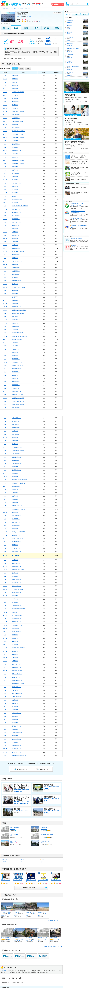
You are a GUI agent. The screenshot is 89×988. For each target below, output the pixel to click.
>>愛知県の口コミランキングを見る (53, 946)
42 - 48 (5, 466)
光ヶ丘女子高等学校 (17, 261)
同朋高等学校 (15, 512)
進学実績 (46, 28)
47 (5, 493)
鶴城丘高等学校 (16, 407)
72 (5, 75)
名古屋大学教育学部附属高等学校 (20, 206)
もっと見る (85, 78)
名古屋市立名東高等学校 (18, 163)
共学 (30, 16)
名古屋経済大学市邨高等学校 (19, 287)
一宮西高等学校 (16, 153)
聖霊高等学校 (15, 258)
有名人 (42, 862)
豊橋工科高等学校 (16, 566)
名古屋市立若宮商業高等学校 (19, 609)
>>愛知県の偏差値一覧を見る (54, 920)
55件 (21, 913)
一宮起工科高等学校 (17, 625)
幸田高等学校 (15, 599)
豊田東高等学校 (16, 385)
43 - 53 (5, 336)
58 (5, 235)
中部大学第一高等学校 (17, 589)
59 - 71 (5, 79)
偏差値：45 (16, 915)
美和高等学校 (15, 444)
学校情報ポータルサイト (32, 3)
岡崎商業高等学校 (16, 463)
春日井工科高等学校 (17, 693)
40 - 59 (5, 209)
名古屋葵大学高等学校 (17, 365)
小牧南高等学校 (16, 349)
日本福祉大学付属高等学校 (18, 483)
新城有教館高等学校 (17, 670)
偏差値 (16, 28)
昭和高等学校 (15, 166)
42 (5, 618)
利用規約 (4, 970)
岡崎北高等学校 (16, 114)
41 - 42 (5, 615)
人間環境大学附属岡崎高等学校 (19, 336)
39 (5, 735)
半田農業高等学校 (16, 745)
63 (5, 153)
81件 (9, 913)
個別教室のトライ (5, 880)
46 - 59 (5, 228)
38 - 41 (5, 657)
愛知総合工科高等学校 (17, 489)
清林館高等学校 (16, 254)
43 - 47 (5, 512)
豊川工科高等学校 (16, 677)
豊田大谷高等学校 (16, 541)
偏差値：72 (52, 940)
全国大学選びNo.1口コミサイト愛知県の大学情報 (78, 211)
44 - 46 (5, 535)
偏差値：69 (69, 57)
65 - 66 (5, 114)
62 (5, 166)
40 (5, 690)
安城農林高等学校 (16, 654)
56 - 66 (5, 121)
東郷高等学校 (15, 431)
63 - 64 (5, 150)
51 (5, 368)
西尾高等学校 (15, 170)
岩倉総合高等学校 (16, 457)
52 (5, 346)
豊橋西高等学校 (16, 434)
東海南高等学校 (16, 316)
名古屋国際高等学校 (17, 447)
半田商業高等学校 (16, 582)
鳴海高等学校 (15, 502)
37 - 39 (5, 748)
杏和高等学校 (15, 560)
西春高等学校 (15, 157)
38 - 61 (5, 180)
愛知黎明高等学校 (16, 486)
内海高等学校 (15, 735)
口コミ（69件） (26, 27)
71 (5, 82)
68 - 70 (5, 92)
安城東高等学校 (16, 267)
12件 (34, 913)
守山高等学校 (15, 722)
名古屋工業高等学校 (17, 732)
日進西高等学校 (16, 359)
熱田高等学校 (15, 290)
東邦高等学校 (15, 202)
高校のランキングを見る (76, 238)
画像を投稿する (43, 769)
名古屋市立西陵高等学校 (18, 401)
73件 (58, 939)
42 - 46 (5, 538)
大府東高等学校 (16, 460)
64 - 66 (5, 118)
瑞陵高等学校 (15, 105)
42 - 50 (5, 391)
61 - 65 (5, 134)
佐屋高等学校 (15, 703)
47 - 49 (5, 447)
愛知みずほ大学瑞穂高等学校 (19, 532)
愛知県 (18, 16)
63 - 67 (5, 108)
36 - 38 (5, 752)
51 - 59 (5, 232)
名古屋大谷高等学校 (17, 362)
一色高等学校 (15, 657)
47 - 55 (5, 307)
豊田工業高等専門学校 (17, 150)
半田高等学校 (15, 147)
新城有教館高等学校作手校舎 (19, 755)
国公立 (21, 68)
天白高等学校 (15, 189)
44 (5, 573)
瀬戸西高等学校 (16, 424)
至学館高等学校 (16, 319)
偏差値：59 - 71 (29, 940)
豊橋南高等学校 (16, 219)
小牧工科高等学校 (16, 696)
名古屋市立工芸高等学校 (18, 398)
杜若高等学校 (15, 284)
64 (5, 140)
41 (5, 654)
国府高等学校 (15, 238)
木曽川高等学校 (16, 342)
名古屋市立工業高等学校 (18, 569)
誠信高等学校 (15, 729)
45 (5, 545)
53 (5, 326)
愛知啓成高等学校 (16, 209)
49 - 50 (5, 398)
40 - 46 (5, 532)
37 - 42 (5, 638)
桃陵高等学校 (15, 323)
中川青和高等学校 (16, 605)
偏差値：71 (69, 28)
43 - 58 (5, 245)
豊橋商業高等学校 (16, 470)
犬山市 (21, 16)
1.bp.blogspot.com (6, 23)
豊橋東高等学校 (16, 196)
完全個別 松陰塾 (17, 880)
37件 (9, 939)
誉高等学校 (14, 612)
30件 (46, 939)
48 (5, 453)
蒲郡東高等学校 (16, 421)
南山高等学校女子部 (6, 937)
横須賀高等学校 (16, 225)
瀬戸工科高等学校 (16, 739)
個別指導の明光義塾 (56, 880)
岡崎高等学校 (15, 85)
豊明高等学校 (15, 499)
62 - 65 (5, 124)
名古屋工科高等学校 (17, 680)
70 (5, 85)
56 (5, 290)
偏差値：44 (40, 915)
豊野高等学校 (15, 528)
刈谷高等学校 (15, 98)
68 (5, 98)
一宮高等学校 (15, 95)
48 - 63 (5, 160)
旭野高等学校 (15, 140)
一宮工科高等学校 (16, 548)
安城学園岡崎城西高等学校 (18, 160)
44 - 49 (5, 437)
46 (5, 519)
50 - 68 (5, 105)
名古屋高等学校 (16, 118)
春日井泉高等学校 (16, 664)
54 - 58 (5, 261)
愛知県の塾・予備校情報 (76, 218)
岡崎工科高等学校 (16, 621)
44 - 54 (5, 319)
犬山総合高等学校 (16, 618)
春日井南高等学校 (16, 212)
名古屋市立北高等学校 (17, 394)
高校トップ (6, 28)
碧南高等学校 (15, 473)
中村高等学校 (15, 329)
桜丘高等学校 (15, 264)
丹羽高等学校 (15, 440)
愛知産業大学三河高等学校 (18, 648)
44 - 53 (5, 339)
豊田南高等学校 (16, 297)
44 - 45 (5, 566)
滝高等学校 (14, 82)
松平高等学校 (15, 719)
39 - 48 (5, 476)
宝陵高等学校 (15, 638)
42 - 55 (5, 300)
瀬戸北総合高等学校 (17, 674)
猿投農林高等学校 (16, 631)
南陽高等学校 (15, 709)
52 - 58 (5, 251)
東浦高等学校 (15, 716)
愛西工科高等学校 (16, 667)
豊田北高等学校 (16, 215)
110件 (22, 939)
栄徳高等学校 (15, 245)
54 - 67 (5, 111)
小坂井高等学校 (16, 346)
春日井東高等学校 (16, 418)
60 (5, 183)
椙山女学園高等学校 (17, 199)
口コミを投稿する (22, 769)
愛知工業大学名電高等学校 (18, 131)
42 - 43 (5, 612)
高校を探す (73, 245)
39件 (46, 913)
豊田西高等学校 (16, 144)
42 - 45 (5, 555)
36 (5, 755)
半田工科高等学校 (16, 713)
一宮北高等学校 (16, 453)
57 (5, 267)
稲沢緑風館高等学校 (17, 615)
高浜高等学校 (15, 706)
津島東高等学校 (16, 427)
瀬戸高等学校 (15, 602)
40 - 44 (5, 589)
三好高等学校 (15, 644)
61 (5, 173)
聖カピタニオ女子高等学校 (18, 509)
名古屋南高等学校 (16, 222)
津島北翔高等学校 (16, 515)
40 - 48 (5, 486)
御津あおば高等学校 (17, 506)
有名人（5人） (36, 27)
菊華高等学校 (15, 651)
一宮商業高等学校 (16, 551)
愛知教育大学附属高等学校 (18, 313)
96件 (34, 939)
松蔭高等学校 (15, 176)
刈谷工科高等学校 (16, 592)
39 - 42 (5, 651)
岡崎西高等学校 (16, 235)
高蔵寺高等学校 (16, 274)
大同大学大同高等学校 (17, 538)
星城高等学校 (15, 180)
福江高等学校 (15, 635)
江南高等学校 (15, 186)
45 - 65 (5, 131)
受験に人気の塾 (56, 27)
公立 (28, 16)
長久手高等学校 (16, 326)
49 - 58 (5, 238)
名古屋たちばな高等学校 (18, 683)
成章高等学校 (15, 437)
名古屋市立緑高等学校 (17, 333)
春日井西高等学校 (16, 522)
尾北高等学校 (15, 378)
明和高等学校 (15, 88)
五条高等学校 (15, 241)
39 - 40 (5, 706)
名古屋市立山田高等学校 (18, 450)
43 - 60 (5, 192)
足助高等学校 (15, 690)
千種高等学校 (15, 108)
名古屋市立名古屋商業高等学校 (19, 479)
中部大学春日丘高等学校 (18, 251)
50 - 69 (5, 95)
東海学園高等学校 (16, 307)
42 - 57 (5, 284)
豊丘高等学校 (15, 192)
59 (5, 212)
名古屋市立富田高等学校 (18, 404)
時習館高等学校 (16, 101)
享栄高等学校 (15, 476)
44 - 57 (5, 287)
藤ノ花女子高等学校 (17, 339)
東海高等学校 (15, 75)
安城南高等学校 (16, 519)
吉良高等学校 (15, 595)
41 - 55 (5, 303)
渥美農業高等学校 (16, 752)
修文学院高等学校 (16, 391)
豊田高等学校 (15, 375)
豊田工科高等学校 (16, 579)
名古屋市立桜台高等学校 (18, 137)
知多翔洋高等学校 (16, 525)
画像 (22, 862)
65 (5, 127)
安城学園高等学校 (16, 535)
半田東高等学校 (16, 388)
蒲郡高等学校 (15, 573)
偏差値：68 (69, 62)
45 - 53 (5, 323)
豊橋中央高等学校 (16, 687)
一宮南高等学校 (16, 271)
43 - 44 (5, 586)
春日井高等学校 (16, 173)
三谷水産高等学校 (16, 748)
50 (5, 381)
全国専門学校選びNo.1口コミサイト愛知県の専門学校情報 (79, 204)
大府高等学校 (15, 303)
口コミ (42, 859)
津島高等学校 (15, 293)
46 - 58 (5, 254)
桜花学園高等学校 (16, 248)
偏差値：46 (3, 915)
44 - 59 (5, 219)
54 (5, 313)
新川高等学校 (15, 352)
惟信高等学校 (15, 545)
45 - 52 (5, 342)
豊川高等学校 (15, 228)
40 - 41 (5, 661)
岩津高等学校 (15, 661)
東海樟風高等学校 (16, 563)
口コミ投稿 (58, 12)
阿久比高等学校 (16, 381)
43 (5, 592)
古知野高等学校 (16, 628)
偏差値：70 (69, 40)
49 (5, 407)
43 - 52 (5, 362)
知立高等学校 (15, 496)
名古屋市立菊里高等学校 (18, 111)
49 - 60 (5, 202)
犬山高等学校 (16, 555)
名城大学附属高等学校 (17, 121)
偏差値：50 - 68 (17, 940)
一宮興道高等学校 (16, 183)
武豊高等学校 (15, 576)
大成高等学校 (15, 232)
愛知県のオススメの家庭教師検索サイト (79, 226)
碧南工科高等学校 (16, 586)
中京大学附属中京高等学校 (18, 134)
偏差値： (12, 829)
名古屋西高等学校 (16, 280)
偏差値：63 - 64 (41, 940)
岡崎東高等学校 (16, 372)
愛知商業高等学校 (16, 368)
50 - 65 (5, 137)
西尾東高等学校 (16, 355)
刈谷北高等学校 (16, 127)
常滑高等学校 (15, 466)
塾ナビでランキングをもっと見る (31, 887)
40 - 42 (5, 628)
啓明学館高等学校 (16, 726)
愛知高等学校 (15, 124)
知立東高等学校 (16, 277)
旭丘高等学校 (15, 79)
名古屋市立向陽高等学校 (18, 92)
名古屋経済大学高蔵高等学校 (19, 310)
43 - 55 (5, 310)
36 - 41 (5, 670)
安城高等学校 (15, 300)
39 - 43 (5, 595)
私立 (28, 68)
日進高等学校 (15, 742)
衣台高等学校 (15, 700)
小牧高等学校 (15, 493)
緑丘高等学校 (15, 641)
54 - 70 (5, 88)
